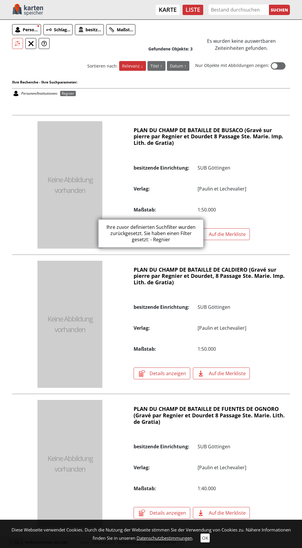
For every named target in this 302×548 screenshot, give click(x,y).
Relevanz (131, 66)
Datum (177, 66)
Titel (155, 66)
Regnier (68, 93)
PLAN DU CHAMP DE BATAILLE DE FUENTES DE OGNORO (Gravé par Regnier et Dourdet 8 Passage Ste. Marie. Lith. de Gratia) (209, 415)
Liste (193, 10)
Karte (168, 10)
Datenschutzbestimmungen (164, 538)
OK (205, 538)
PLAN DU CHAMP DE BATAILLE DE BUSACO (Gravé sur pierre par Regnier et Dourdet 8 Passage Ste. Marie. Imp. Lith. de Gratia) (208, 136)
